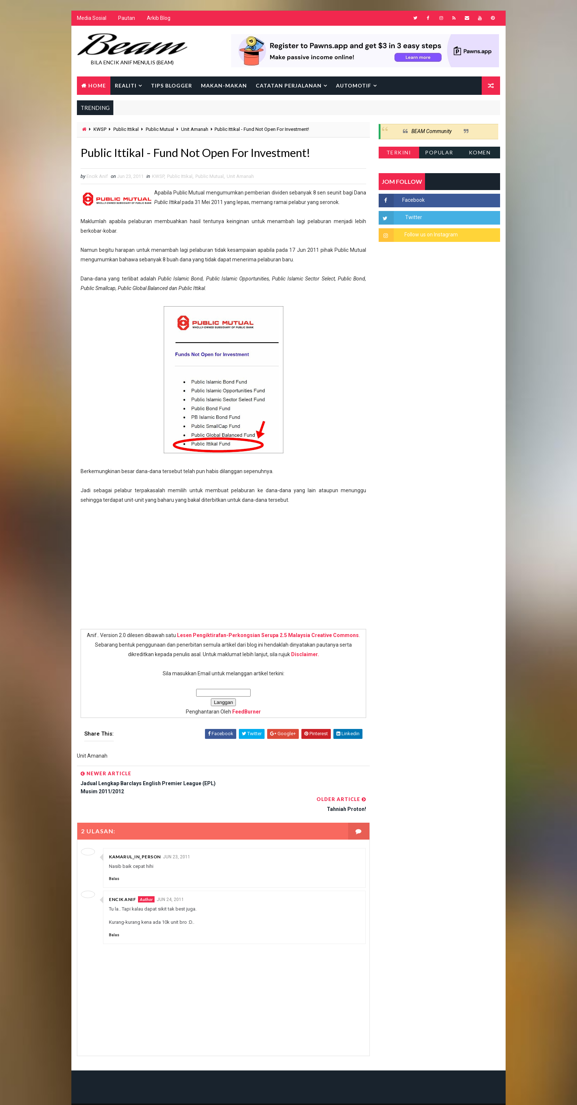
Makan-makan (224, 85)
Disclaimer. (302, 655)
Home (97, 85)
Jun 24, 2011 (170, 882)
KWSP (99, 129)
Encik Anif (122, 882)
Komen (480, 152)
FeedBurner (244, 712)
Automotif (353, 85)
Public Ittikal (126, 129)
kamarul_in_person (135, 839)
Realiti (126, 85)
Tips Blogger (171, 85)
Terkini (398, 152)
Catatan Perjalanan (289, 85)
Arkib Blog (158, 18)
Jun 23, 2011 (176, 839)
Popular (439, 152)
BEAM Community (431, 132)
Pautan (126, 18)
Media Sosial (91, 18)
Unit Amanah (194, 129)
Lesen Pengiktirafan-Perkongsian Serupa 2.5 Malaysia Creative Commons (265, 636)
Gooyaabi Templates (219, 1092)
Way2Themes (140, 1092)
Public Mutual (160, 129)
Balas (114, 861)
